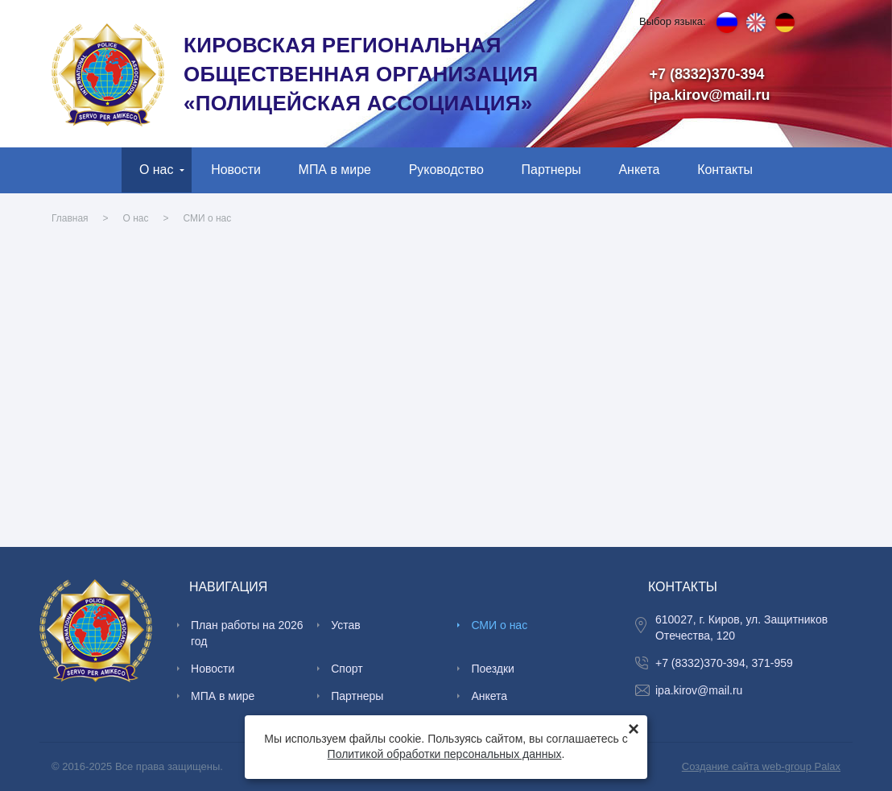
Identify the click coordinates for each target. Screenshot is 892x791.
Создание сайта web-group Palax (761, 766)
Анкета (638, 169)
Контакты (725, 169)
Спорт (346, 668)
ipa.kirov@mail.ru (710, 95)
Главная (70, 218)
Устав (345, 625)
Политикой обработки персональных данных (445, 754)
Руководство (446, 169)
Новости (236, 169)
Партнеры (551, 169)
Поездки (492, 668)
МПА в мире (335, 169)
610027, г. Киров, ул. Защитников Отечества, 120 (741, 627)
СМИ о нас (208, 218)
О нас (156, 169)
